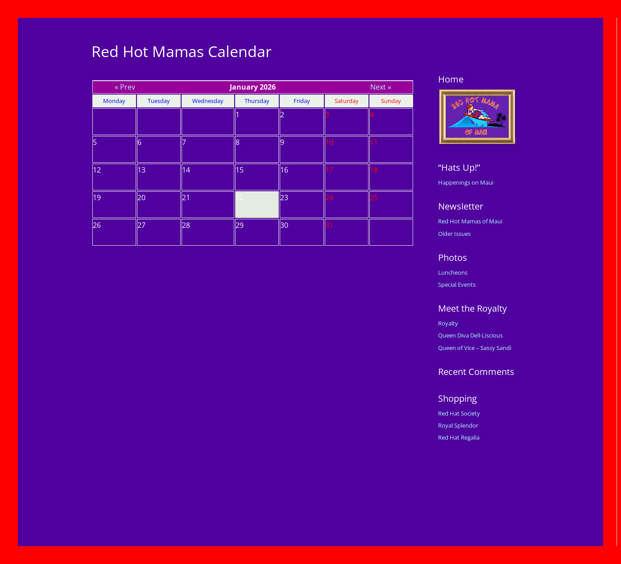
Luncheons (453, 272)
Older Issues (454, 234)
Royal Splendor (458, 425)
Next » (380, 87)
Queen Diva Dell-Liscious (470, 335)
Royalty (448, 323)
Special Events (457, 284)
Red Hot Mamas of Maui (470, 221)
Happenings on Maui (465, 182)
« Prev (125, 87)
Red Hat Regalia (459, 437)
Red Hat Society (459, 413)
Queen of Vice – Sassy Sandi (474, 348)
